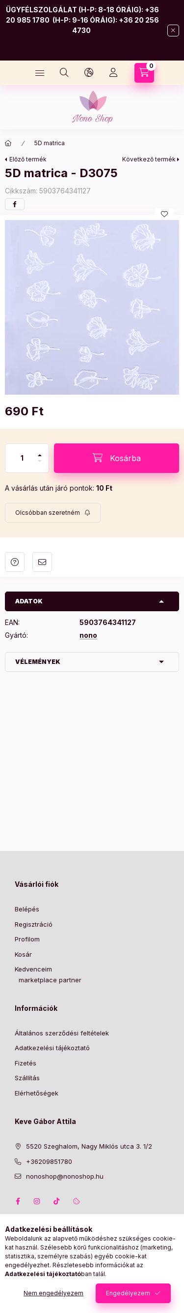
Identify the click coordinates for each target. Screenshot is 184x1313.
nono (88, 635)
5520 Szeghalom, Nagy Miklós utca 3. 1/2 (89, 1146)
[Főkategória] (8, 143)
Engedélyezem (128, 1293)
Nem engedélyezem (53, 1293)
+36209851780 (49, 1161)
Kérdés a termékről (15, 562)
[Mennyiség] (22, 458)
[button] (92, 307)
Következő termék (149, 159)
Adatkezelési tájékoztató (52, 1048)
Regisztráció (34, 924)
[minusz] (40, 465)
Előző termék (28, 159)
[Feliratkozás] (53, 513)
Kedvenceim (33, 969)
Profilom (27, 939)
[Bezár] (173, 30)
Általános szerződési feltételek (62, 1033)
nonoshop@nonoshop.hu (65, 1176)
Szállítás (27, 1078)
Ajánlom (42, 562)
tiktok (57, 1201)
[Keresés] (64, 73)
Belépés (27, 909)
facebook (17, 1201)
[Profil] (113, 73)
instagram (37, 1201)
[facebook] (15, 204)
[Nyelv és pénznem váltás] (89, 73)
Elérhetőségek (36, 1093)
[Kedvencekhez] (164, 214)
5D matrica (49, 143)
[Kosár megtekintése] (144, 73)
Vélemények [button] (37, 661)
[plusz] (40, 451)
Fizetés (25, 1063)
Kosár (23, 954)
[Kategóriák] (40, 73)
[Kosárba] (116, 458)
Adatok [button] (29, 601)
